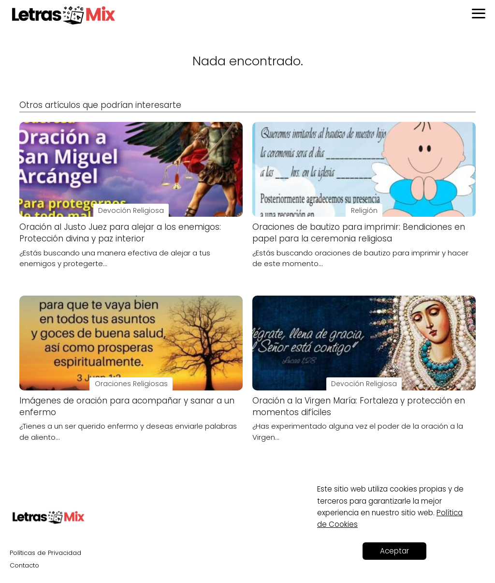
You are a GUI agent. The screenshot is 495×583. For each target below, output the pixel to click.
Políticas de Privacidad (45, 552)
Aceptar (394, 551)
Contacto (24, 565)
